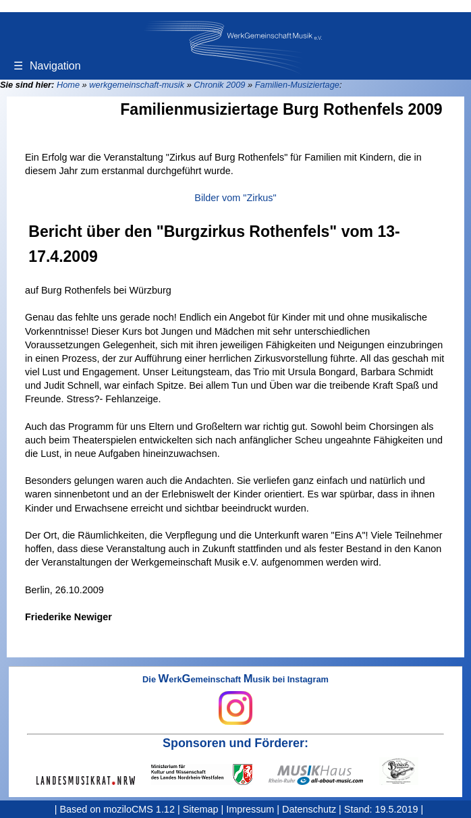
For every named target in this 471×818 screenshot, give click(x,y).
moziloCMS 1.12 (139, 809)
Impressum (250, 809)
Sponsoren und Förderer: (235, 743)
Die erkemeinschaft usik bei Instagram (235, 700)
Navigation (47, 66)
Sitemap (201, 809)
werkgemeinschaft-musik (136, 85)
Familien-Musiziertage (297, 85)
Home (68, 85)
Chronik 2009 (219, 85)
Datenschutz (309, 809)
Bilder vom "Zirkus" (235, 197)
